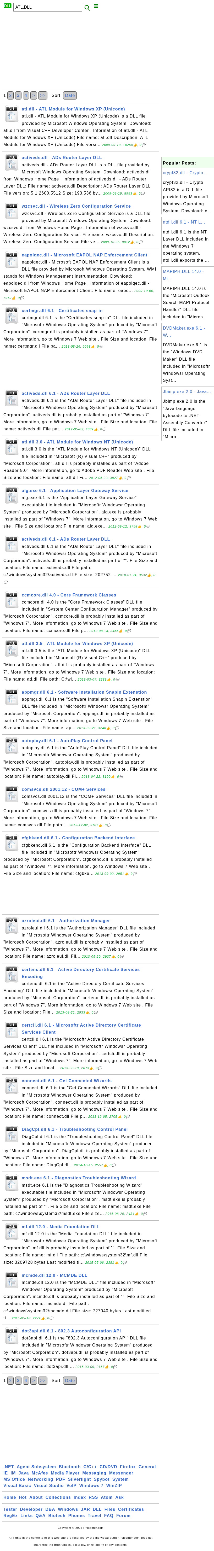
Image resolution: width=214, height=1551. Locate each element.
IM (13, 1473)
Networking (40, 1479)
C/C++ (90, 1467)
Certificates (131, 1509)
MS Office (14, 1479)
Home (9, 1497)
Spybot (101, 1479)
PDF (60, 1479)
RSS (93, 1497)
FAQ (109, 1515)
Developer (31, 1509)
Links (26, 1515)
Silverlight (79, 1479)
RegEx (10, 1515)
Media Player (65, 1473)
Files (110, 1509)
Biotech (57, 1515)
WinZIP (114, 1485)
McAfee (40, 1473)
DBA (50, 1509)
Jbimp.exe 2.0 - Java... (187, 391)
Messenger (121, 1473)
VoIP (71, 1485)
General (147, 1467)
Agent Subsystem (36, 1467)
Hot (23, 1497)
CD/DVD (108, 1467)
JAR (85, 1509)
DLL (97, 1509)
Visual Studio (49, 1485)
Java (24, 1473)
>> (43, 95)
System (120, 1479)
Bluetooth (70, 1467)
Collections (58, 1497)
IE (5, 1473)
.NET (8, 1467)
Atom (107, 1497)
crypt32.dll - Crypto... (185, 173)
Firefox (128, 1467)
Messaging (95, 1473)
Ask (119, 1497)
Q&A (41, 1515)
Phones (76, 1515)
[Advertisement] (80, 51)
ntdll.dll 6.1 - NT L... (184, 222)
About (36, 1497)
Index (80, 1497)
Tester (10, 1509)
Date (70, 95)
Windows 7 (91, 1485)
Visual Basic (17, 1485)
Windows (68, 1509)
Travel (94, 1515)
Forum (123, 1515)
